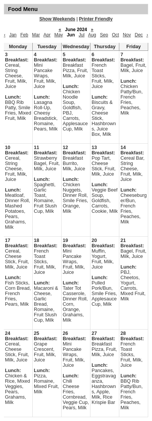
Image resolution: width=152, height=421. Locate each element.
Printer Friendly (96, 19)
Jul (81, 35)
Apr (47, 35)
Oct (115, 35)
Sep (104, 35)
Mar (36, 35)
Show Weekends (57, 19)
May (58, 35)
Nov (127, 35)
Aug (92, 35)
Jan (12, 35)
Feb (24, 35)
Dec (138, 35)
